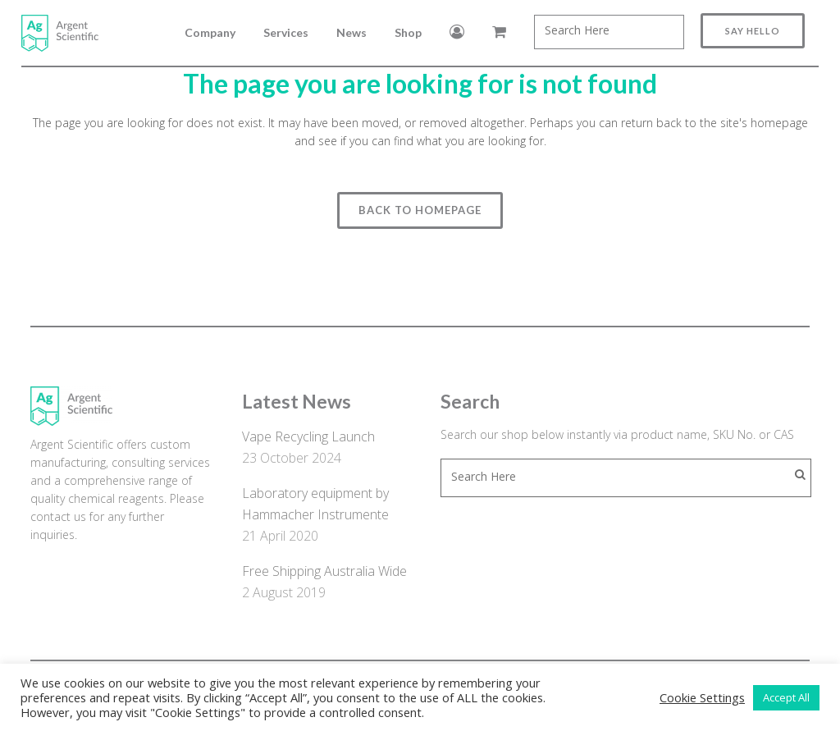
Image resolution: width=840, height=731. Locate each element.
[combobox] (593, 32)
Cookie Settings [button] (702, 697)
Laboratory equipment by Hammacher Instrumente (315, 503)
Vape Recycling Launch (308, 436)
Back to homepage (420, 210)
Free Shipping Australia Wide (324, 571)
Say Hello (737, 30)
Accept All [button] (786, 697)
